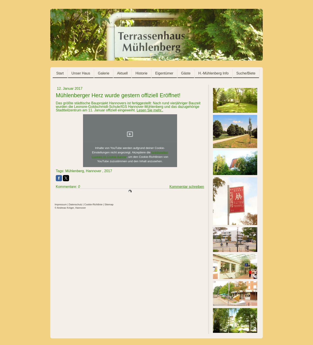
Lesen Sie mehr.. (150, 110)
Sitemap (108, 204)
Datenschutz (75, 204)
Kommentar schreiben (186, 187)
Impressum (61, 204)
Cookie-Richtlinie (93, 204)
